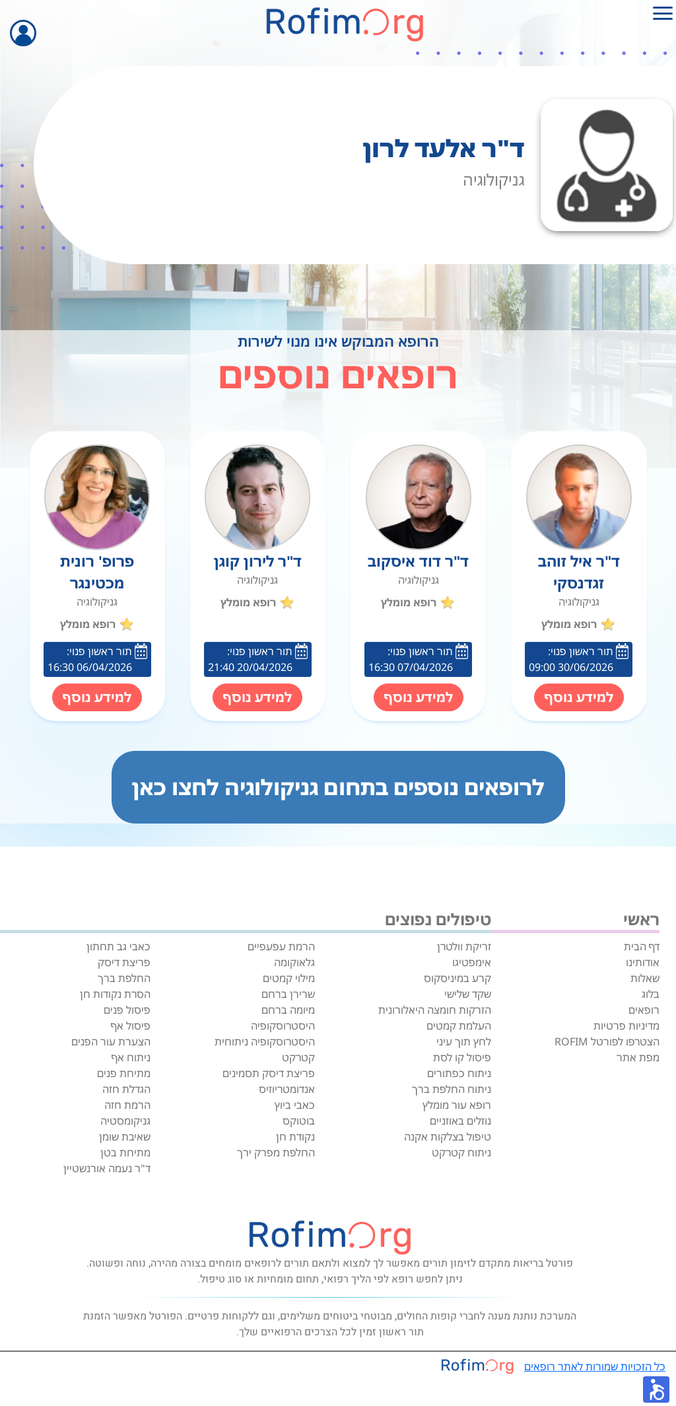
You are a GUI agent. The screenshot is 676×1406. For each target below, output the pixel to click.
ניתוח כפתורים (459, 1073)
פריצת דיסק (124, 962)
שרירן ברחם (288, 994)
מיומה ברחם (288, 1009)
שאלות (644, 978)
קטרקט (298, 1057)
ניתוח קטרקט (461, 1152)
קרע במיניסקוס (457, 978)
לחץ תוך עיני (463, 1041)
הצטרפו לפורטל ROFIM (607, 1041)
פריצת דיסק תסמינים (268, 1073)
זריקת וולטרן (464, 946)
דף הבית (641, 946)
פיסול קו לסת (462, 1057)
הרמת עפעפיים (281, 946)
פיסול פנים (127, 1009)
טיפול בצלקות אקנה (447, 1136)
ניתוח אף (131, 1057)
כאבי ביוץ (295, 1105)
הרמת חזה (127, 1105)
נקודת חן (295, 1136)
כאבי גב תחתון (118, 946)
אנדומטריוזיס (287, 1089)
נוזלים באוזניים (460, 1120)
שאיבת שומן (125, 1136)
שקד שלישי (467, 994)
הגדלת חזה (126, 1089)
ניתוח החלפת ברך (451, 1089)
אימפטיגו (471, 962)
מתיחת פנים (124, 1073)
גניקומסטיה (125, 1120)
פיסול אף (131, 1025)
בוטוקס (299, 1120)
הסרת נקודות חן (115, 994)
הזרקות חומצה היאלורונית (434, 1009)
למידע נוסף (579, 697)
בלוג (650, 994)
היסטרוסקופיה (283, 1025)
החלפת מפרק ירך (276, 1152)
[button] (656, 1389)
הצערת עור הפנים (111, 1041)
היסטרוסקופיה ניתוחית (265, 1041)
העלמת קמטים (458, 1025)
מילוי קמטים (289, 978)
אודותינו (642, 962)
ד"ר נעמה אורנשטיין (107, 1168)
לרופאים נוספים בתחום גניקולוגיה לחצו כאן (338, 787)
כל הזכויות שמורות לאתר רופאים (594, 1366)
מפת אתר (638, 1057)
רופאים (643, 1009)
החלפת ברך (124, 978)
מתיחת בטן (125, 1152)
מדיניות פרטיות (626, 1025)
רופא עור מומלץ (456, 1105)
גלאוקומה (294, 962)
